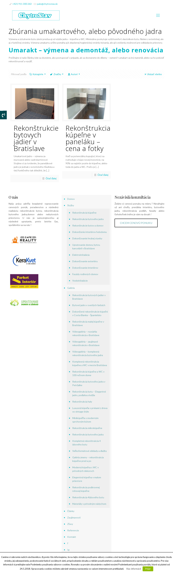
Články (70, 511)
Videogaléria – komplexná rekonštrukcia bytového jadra (87, 353)
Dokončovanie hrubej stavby (87, 238)
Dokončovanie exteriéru (85, 261)
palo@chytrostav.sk (47, 3)
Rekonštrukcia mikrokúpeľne (87, 428)
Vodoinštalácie (80, 280)
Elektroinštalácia (81, 254)
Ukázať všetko (153, 74)
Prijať (148, 568)
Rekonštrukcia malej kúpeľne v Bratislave (88, 323)
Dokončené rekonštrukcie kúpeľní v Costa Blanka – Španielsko (90, 313)
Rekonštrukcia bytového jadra (88, 219)
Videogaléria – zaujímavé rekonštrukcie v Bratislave (86, 343)
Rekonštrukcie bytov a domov (87, 225)
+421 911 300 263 (22, 3)
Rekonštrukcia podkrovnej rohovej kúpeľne (86, 489)
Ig (68, 549)
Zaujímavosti (74, 517)
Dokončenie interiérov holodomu (89, 231)
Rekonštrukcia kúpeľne (84, 212)
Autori (74, 74)
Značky (57, 74)
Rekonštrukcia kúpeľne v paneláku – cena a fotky (88, 138)
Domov (71, 198)
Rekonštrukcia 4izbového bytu (88, 497)
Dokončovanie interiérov (85, 267)
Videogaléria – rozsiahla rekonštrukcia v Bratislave (85, 333)
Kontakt (71, 536)
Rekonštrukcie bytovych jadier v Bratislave (36, 138)
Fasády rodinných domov (85, 274)
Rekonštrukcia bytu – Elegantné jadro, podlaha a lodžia (89, 393)
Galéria (71, 287)
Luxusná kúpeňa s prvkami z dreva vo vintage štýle (90, 410)
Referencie (73, 530)
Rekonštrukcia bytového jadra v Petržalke (88, 383)
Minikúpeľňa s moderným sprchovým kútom (85, 420)
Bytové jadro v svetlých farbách (88, 305)
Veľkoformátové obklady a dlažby (89, 450)
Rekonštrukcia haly (82, 401)
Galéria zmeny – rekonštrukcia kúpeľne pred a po (88, 459)
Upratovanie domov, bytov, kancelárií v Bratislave (86, 246)
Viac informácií (133, 568)
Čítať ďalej (51, 178)
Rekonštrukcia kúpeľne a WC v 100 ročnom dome (88, 373)
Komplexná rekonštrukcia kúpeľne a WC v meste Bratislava (89, 363)
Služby (70, 205)
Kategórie (38, 74)
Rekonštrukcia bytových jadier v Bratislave (89, 297)
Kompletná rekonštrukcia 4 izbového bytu (86, 442)
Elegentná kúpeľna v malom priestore (86, 479)
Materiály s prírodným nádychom (89, 503)
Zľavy (70, 523)
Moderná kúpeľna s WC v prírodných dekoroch (85, 469)
